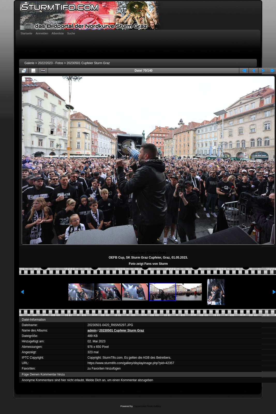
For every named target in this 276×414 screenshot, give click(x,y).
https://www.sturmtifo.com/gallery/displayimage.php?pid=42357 (130, 363)
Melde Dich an (96, 380)
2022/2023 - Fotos (50, 63)
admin (91, 330)
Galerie (29, 63)
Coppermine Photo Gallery (147, 406)
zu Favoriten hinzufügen (104, 368)
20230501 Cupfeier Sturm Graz (88, 63)
